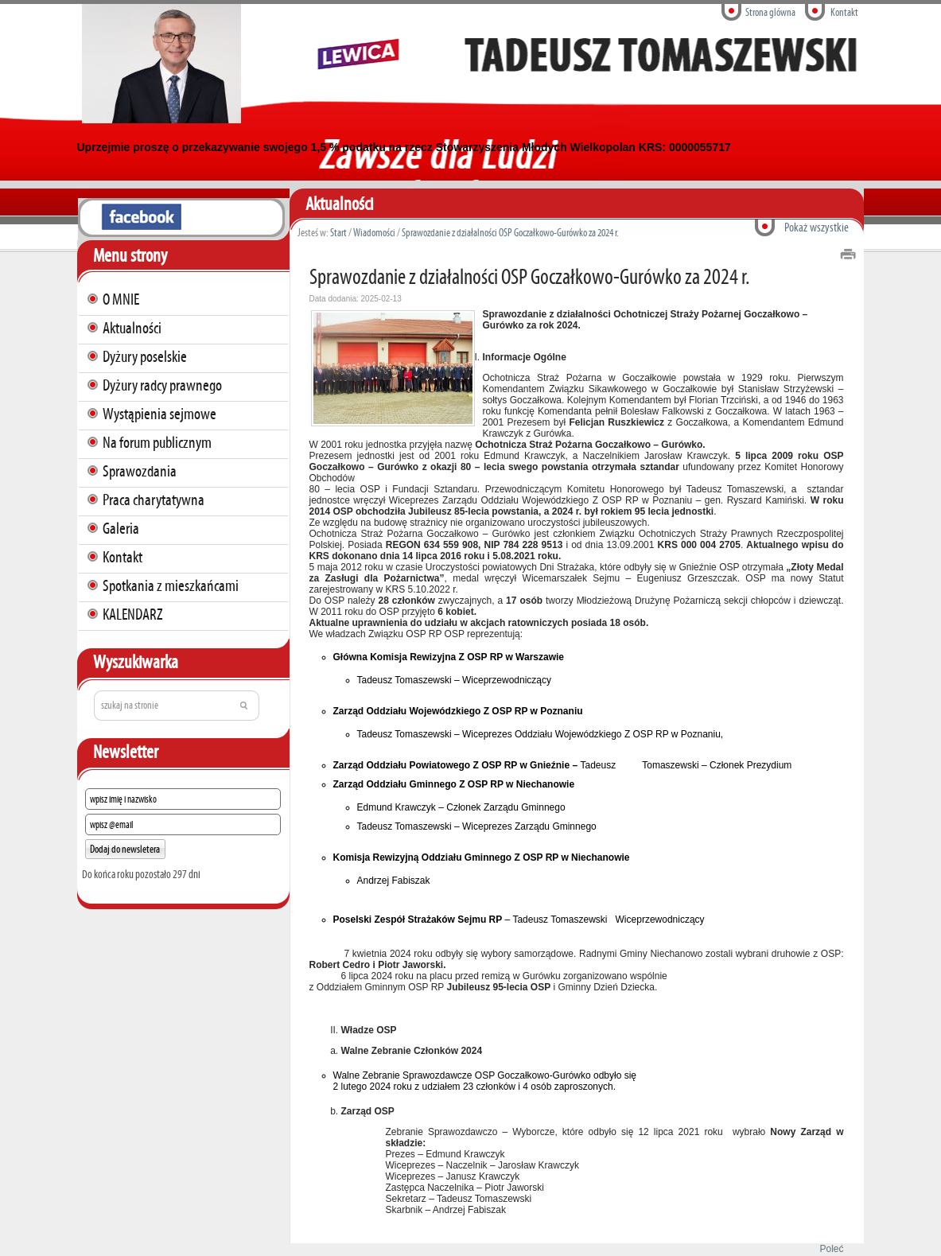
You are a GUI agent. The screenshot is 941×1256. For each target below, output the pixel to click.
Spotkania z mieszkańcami (171, 585)
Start (338, 232)
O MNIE (121, 299)
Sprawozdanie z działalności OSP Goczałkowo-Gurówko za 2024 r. (510, 232)
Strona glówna (770, 12)
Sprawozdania (140, 471)
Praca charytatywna (153, 499)
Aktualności (132, 327)
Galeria (121, 528)
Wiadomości (374, 232)
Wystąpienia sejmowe (159, 413)
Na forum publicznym (157, 442)
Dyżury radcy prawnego (162, 385)
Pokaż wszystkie (816, 227)
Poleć (829, 1248)
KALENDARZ (133, 614)
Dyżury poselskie (145, 356)
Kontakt (844, 12)
